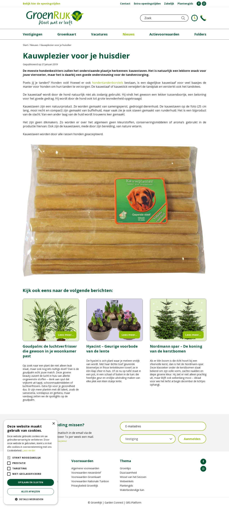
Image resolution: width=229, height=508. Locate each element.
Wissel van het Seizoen (133, 477)
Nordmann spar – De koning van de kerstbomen (176, 349)
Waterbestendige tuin (132, 490)
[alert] (31, 462)
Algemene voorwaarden (85, 468)
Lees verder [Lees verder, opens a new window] (29, 450)
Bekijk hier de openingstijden (41, 3)
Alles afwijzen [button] (30, 491)
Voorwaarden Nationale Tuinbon (90, 481)
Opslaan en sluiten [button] (30, 482)
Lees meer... (66, 334)
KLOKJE (194, 18)
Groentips (125, 468)
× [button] (53, 423)
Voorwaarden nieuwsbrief (86, 472)
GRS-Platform (133, 502)
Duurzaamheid (128, 472)
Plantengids (126, 485)
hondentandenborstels (107, 83)
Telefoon (203, 18)
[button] (30, 499)
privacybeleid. (61, 441)
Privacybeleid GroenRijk (84, 485)
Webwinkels (127, 481)
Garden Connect (114, 502)
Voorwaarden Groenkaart (86, 477)
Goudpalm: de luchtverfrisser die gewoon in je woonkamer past (50, 351)
